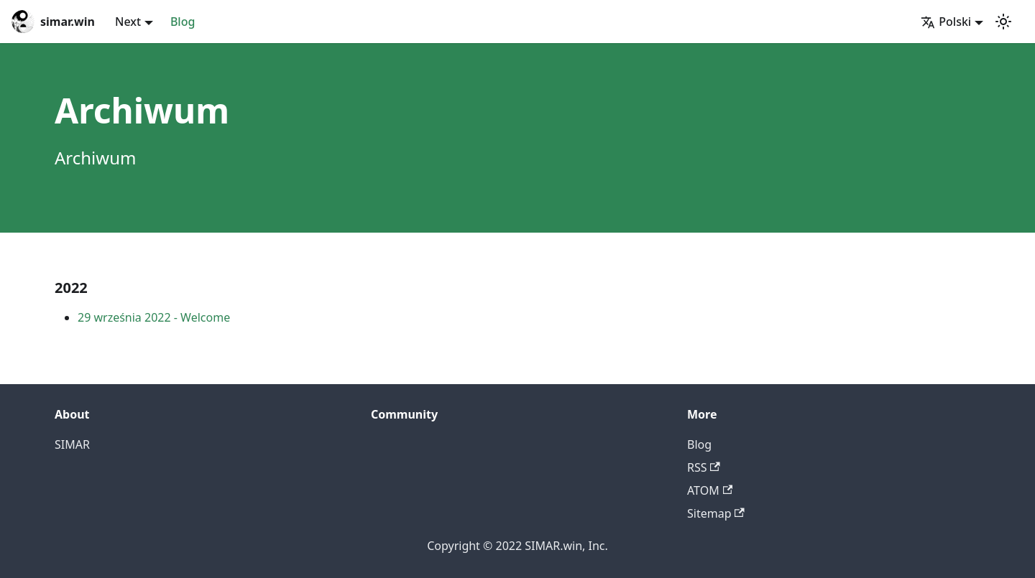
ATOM (709, 490)
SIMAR (72, 444)
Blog (182, 21)
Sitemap (716, 513)
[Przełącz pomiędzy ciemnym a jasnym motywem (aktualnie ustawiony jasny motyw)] (1003, 21)
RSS (703, 467)
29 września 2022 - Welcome (154, 317)
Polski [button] (946, 21)
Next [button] (128, 21)
